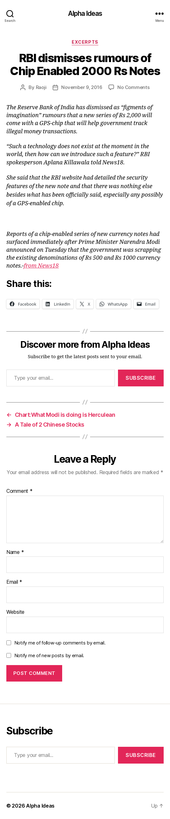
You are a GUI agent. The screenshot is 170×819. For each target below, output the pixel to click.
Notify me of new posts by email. (49, 655)
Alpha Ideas (85, 13)
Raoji (41, 87)
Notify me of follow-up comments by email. (60, 643)
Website (15, 612)
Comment (19, 491)
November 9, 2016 (81, 87)
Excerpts (85, 42)
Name (15, 552)
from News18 (41, 266)
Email (14, 582)
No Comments (133, 87)
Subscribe (141, 378)
